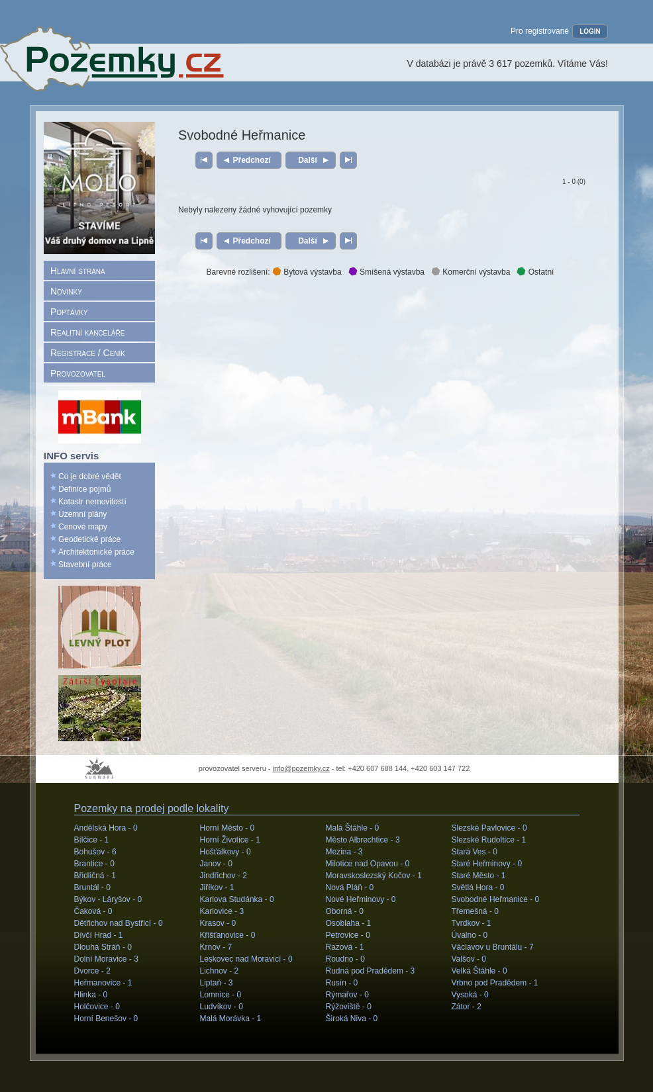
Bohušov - (95, 851)
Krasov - (218, 923)
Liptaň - (216, 982)
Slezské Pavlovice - (489, 828)
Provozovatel (77, 373)
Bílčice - (91, 839)
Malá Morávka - (231, 1018)
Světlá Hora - (478, 887)
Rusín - (342, 982)
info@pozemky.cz (301, 768)
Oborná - (345, 911)
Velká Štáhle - (479, 971)
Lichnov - (219, 971)
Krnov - (216, 947)
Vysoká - (470, 994)
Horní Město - (227, 828)
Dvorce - (92, 971)
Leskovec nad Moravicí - (246, 959)
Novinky (66, 291)
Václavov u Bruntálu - (493, 947)
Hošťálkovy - (225, 851)
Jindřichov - (223, 875)
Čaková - (93, 911)
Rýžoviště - (349, 1006)
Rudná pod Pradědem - (370, 971)
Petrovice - (348, 935)
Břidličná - (95, 875)
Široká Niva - (352, 1018)
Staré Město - (479, 875)
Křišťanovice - (228, 935)
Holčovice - (97, 1006)
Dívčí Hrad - (98, 935)
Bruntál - (92, 887)
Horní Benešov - (106, 1018)
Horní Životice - (230, 839)
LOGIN (590, 31)
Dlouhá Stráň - (103, 947)
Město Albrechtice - (363, 839)
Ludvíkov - (221, 1006)
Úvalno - (470, 935)
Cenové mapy (82, 526)
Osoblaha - (349, 923)
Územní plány (82, 514)
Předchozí (252, 160)
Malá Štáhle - (352, 828)
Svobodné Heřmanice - (496, 899)
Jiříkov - (217, 887)
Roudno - (345, 959)
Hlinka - (91, 994)
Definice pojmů (84, 489)
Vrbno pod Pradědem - (495, 982)
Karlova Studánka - (237, 899)
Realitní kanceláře (87, 332)
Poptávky (69, 311)
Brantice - (94, 863)
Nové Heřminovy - (361, 899)
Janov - (216, 863)
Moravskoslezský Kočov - (374, 875)
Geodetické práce (89, 539)
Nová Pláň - (350, 887)
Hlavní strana (77, 270)
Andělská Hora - (106, 828)
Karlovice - (222, 911)
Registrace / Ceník (87, 352)
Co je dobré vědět (89, 476)
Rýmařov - (347, 994)
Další (307, 160)
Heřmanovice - (103, 982)
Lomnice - (221, 994)
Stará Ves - (474, 851)
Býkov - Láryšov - (108, 899)
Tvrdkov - (471, 923)
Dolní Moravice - (106, 959)
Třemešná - (475, 911)
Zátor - (466, 1006)
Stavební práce (85, 564)
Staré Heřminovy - (487, 863)
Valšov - (469, 959)
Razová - (345, 947)
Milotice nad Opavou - (368, 863)
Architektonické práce (96, 552)
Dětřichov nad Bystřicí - (118, 923)
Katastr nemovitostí (92, 501)
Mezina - (344, 851)
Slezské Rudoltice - (489, 839)
